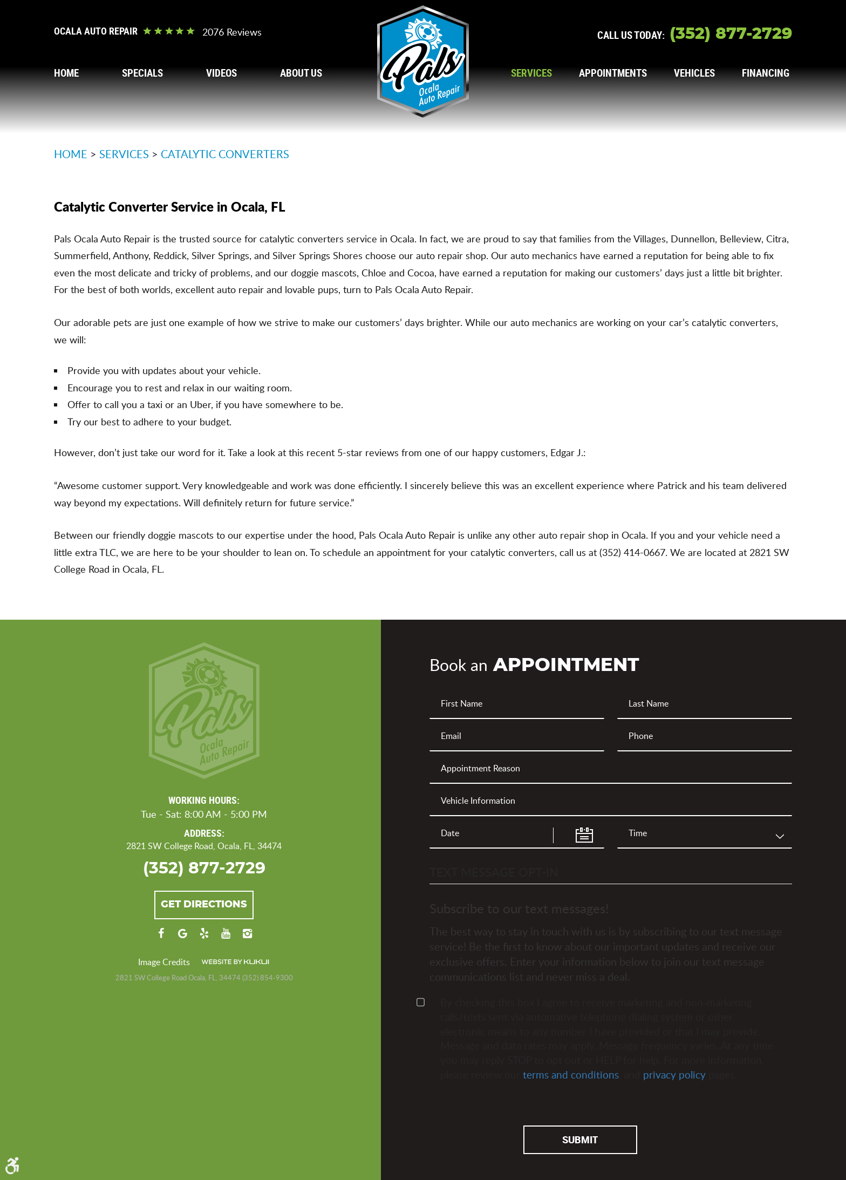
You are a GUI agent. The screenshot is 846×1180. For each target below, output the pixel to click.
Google (182, 939)
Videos (221, 73)
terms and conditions (571, 1074)
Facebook (161, 939)
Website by (235, 962)
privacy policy (674, 1074)
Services (531, 73)
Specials (142, 73)
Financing (765, 73)
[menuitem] (66, 73)
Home (66, 73)
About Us (301, 73)
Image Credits (164, 962)
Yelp (204, 939)
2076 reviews (232, 32)
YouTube (225, 939)
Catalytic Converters (225, 153)
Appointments (613, 73)
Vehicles (694, 73)
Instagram (247, 939)
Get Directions (204, 905)
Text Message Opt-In (493, 872)
